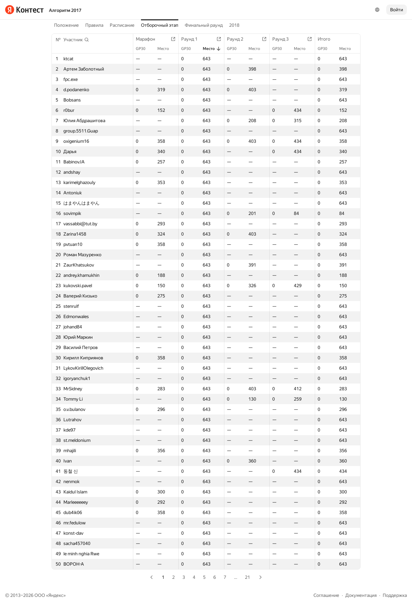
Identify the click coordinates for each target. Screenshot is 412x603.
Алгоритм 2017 (65, 10)
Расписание (122, 25)
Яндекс (55, 595)
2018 (234, 25)
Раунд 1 (192, 39)
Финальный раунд (204, 25)
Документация (361, 595)
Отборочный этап (159, 25)
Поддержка (395, 595)
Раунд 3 (283, 39)
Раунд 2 (238, 39)
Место (166, 48)
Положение (66, 25)
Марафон (149, 39)
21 (247, 577)
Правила (94, 25)
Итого (327, 39)
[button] (76, 39)
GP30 (144, 48)
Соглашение (326, 595)
